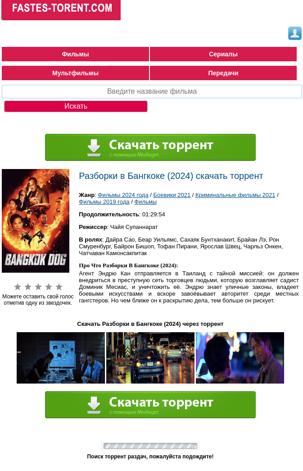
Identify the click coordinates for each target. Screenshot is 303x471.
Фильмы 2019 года (104, 201)
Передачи (223, 73)
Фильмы (75, 54)
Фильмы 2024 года (123, 195)
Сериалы (223, 54)
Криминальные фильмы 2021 (235, 195)
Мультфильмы (75, 73)
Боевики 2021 (172, 195)
